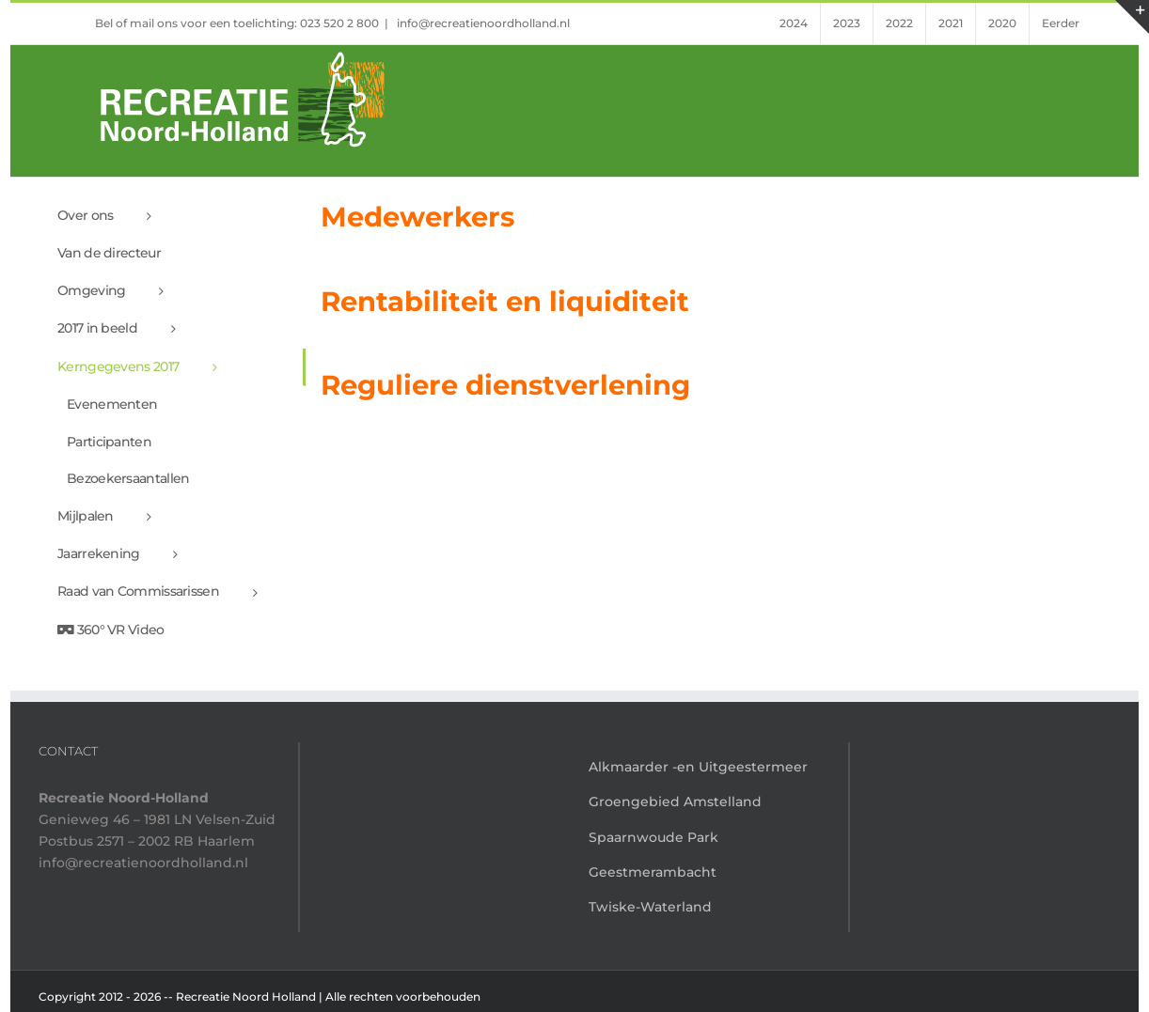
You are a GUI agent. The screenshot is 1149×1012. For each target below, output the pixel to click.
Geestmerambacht (652, 872)
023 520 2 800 (339, 23)
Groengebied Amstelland (675, 801)
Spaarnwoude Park (653, 837)
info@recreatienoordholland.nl (482, 23)
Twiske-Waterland (650, 906)
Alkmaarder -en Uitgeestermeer (698, 766)
